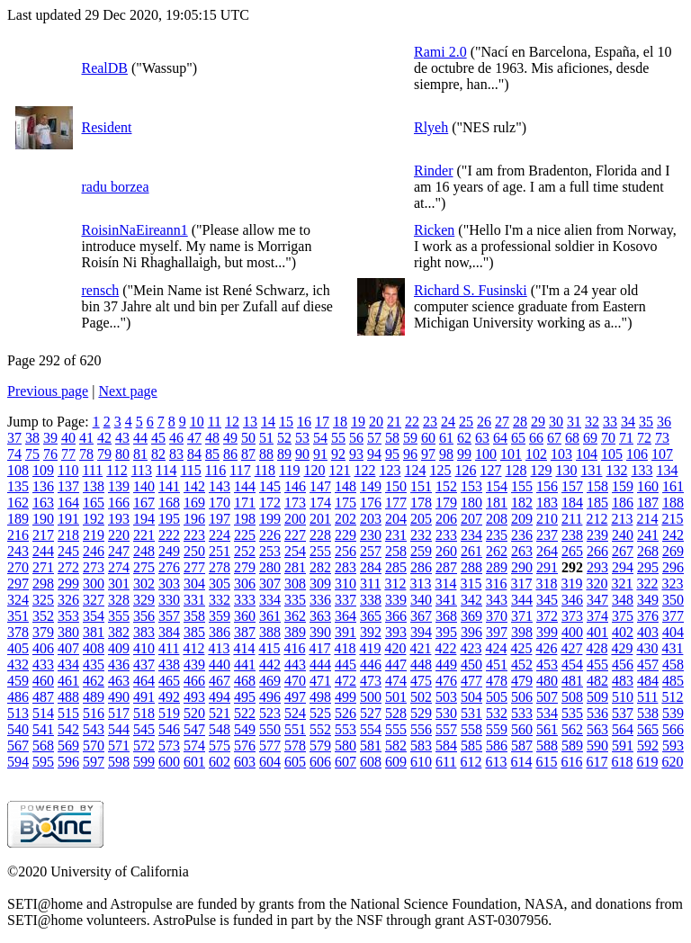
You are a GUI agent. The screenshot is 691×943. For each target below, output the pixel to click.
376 (648, 616)
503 (446, 697)
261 (471, 551)
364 (345, 616)
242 (673, 535)
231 (396, 535)
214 (647, 518)
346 (572, 599)
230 (370, 535)
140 (144, 486)
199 (270, 518)
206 (446, 518)
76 (50, 454)
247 (119, 551)
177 (396, 502)
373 (572, 616)
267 (622, 551)
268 (648, 551)
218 (68, 535)
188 (673, 502)
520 (194, 713)
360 (245, 616)
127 (490, 470)
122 (364, 470)
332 (219, 599)
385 (194, 632)
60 (428, 437)
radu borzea (114, 186)
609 (396, 761)
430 (647, 648)
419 (370, 648)
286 (421, 567)
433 (43, 664)
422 (445, 648)
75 (32, 454)
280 (270, 567)
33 (610, 421)
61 (446, 437)
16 (304, 421)
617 (596, 761)
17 (322, 421)
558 (471, 729)
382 (119, 632)
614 (521, 761)
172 (270, 502)
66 (536, 437)
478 (496, 680)
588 (547, 745)
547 (194, 729)
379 (43, 632)
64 (500, 437)
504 (471, 697)
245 (68, 551)
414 (244, 648)
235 (496, 535)
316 (496, 583)
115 (190, 470)
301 (119, 583)
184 (572, 502)
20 (376, 421)
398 (522, 632)
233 (446, 535)
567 (18, 745)
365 (370, 616)
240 (622, 535)
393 (396, 632)
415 (269, 648)
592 (648, 745)
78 (86, 454)
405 (18, 648)
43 (122, 437)
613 (496, 761)
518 (144, 713)
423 (470, 648)
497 (295, 697)
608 (370, 761)
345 (547, 599)
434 (68, 664)
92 (338, 454)
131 (591, 470)
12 (232, 421)
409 (119, 648)
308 (295, 583)
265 (572, 551)
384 (169, 632)
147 (320, 486)
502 (421, 697)
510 (622, 697)
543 (93, 729)
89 (284, 454)
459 (18, 680)
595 (43, 761)
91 (320, 454)
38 (32, 437)
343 (496, 599)
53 (302, 437)
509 (597, 697)
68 (572, 437)
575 (219, 745)
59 (410, 437)
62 (464, 437)
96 (410, 454)
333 (245, 599)
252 (245, 551)
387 (245, 632)
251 (219, 551)
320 (596, 583)
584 (446, 745)
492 (169, 697)
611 (445, 761)
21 (394, 421)
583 (421, 745)
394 (421, 632)
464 (144, 680)
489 (93, 697)
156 (547, 486)
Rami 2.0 (440, 51)
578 (295, 745)
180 (471, 502)
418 (344, 648)
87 (248, 454)
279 (245, 567)
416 (294, 648)
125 (440, 470)
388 (270, 632)
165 (93, 502)
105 (612, 454)
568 (43, 745)
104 (586, 454)
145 (270, 486)
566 (673, 729)
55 (338, 437)
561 (547, 729)
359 (219, 616)
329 (144, 599)
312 (395, 583)
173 (295, 502)
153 (471, 486)
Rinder (433, 170)
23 (430, 421)
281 (295, 567)
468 (245, 680)
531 (471, 713)
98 (446, 454)
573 (169, 745)
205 (421, 518)
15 (286, 421)
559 (496, 729)
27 (502, 421)
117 (239, 470)
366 (396, 616)
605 (295, 761)
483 (622, 680)
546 (169, 729)
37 (14, 437)
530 (446, 713)
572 (144, 745)
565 (648, 729)
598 (119, 761)
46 (176, 437)
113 (141, 470)
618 (622, 761)
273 (93, 567)
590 (597, 745)
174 (320, 502)
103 (561, 454)
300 (93, 583)
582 (396, 745)
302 (144, 583)
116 (215, 470)
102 (536, 454)
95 (392, 454)
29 (538, 421)
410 (144, 648)
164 (68, 502)
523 (270, 713)
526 (345, 713)
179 (446, 502)
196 (194, 518)
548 (219, 729)
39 (50, 437)
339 (396, 599)
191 (68, 518)
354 (93, 616)
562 (572, 729)
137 (68, 486)
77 (68, 454)
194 (144, 518)
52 (284, 437)
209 (522, 518)
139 (119, 486)
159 (622, 486)
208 (496, 518)
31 (574, 421)
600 (169, 761)
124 (415, 470)
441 (245, 664)
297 (18, 583)
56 (356, 437)
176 (370, 502)
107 (662, 454)
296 (673, 567)
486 (18, 697)
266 (597, 551)
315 (470, 583)
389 (295, 632)
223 (194, 535)
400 (572, 632)
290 (522, 567)
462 (93, 680)
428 (596, 648)
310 (345, 583)
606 (320, 761)
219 (93, 535)
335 (295, 599)
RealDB (104, 68)
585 (471, 745)
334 (270, 599)
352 (43, 616)
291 (547, 567)
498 (320, 697)
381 (93, 632)
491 (144, 697)
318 (546, 583)
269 (673, 551)
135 (18, 486)
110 (68, 470)
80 (122, 454)
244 (43, 551)
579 (320, 745)
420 (395, 648)
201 (320, 518)
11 (214, 421)
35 (646, 421)
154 (496, 486)
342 (471, 599)
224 (219, 535)
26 (484, 421)
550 (270, 729)
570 (93, 745)
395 (446, 632)
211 (571, 518)
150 (396, 486)
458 (673, 664)
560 (522, 729)
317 (521, 583)
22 (412, 421)
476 (446, 680)
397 (496, 632)
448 (421, 664)
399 (547, 632)
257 (370, 551)
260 (446, 551)
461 (68, 680)
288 (471, 567)
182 (522, 502)
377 (673, 616)
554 (370, 729)
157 (572, 486)
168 (169, 502)
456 (622, 664)
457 (648, 664)
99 (464, 454)
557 (446, 729)
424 (496, 648)
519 (169, 713)
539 (673, 713)
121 (339, 470)
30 (556, 421)
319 (571, 583)
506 (522, 697)
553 (345, 729)
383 (144, 632)
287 (446, 567)
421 (420, 648)
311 (370, 583)
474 (396, 680)
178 (421, 502)
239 (597, 535)
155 (522, 486)
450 (471, 664)
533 (522, 713)
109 (43, 470)
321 (622, 583)
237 (547, 535)
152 (446, 486)
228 (320, 535)
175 (345, 502)
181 (496, 502)
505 (496, 697)
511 (647, 697)
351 (18, 616)
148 (345, 486)
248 (144, 551)
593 (673, 745)
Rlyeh (431, 127)
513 (18, 713)
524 (295, 713)
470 (295, 680)
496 (270, 697)
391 (345, 632)
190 (43, 518)
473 (370, 680)
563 (597, 729)
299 (68, 583)
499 (345, 697)
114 (166, 470)
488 (68, 697)
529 (421, 713)
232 (421, 535)
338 (370, 599)
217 (43, 535)
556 (421, 729)
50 (248, 437)
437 (144, 664)
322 (647, 583)
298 (43, 583)
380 (68, 632)
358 (194, 616)
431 (672, 648)
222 (169, 535)
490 (119, 697)
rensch (100, 290)
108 (18, 470)
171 (245, 502)
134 (667, 470)
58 (392, 437)
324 (18, 599)
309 (320, 583)
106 (637, 454)
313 (420, 583)
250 (194, 551)
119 (289, 470)
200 (295, 518)
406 (43, 648)
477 (471, 680)
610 (421, 761)
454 (572, 664)
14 (268, 421)
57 (374, 437)
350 (673, 599)
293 (597, 567)
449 (446, 664)
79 (104, 454)
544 (119, 729)
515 (68, 713)
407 (68, 648)
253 (270, 551)
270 (18, 567)
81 (140, 454)
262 (496, 551)
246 (93, 551)
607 (345, 761)
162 (18, 502)
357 (169, 616)
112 (116, 470)
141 (169, 486)
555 (396, 729)
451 (496, 664)
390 (320, 632)
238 (572, 535)
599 (144, 761)
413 (218, 648)
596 (68, 761)
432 (18, 664)
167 (144, 502)
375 (622, 616)
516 (93, 713)
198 (245, 518)
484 (648, 680)
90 (302, 454)
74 (14, 454)
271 (43, 567)
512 (672, 697)
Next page (127, 391)
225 (245, 535)
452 (522, 664)
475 (421, 680)
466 (194, 680)
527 (370, 713)
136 (43, 486)
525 (320, 713)
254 (295, 551)
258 (396, 551)
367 (421, 616)
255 (320, 551)
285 (396, 567)
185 (597, 502)
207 (471, 518)
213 (622, 518)
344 (522, 599)
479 (522, 680)
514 (43, 713)
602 (219, 761)
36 (664, 421)
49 (230, 437)
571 (119, 745)
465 (169, 680)
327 (93, 599)
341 (446, 599)
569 (68, 745)
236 (522, 535)
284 (370, 567)
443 (295, 664)
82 (158, 454)
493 (194, 697)
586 (496, 745)
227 (295, 535)
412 (193, 648)
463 (119, 680)
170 (219, 502)
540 (18, 729)
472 (345, 680)
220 (119, 535)
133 (641, 470)
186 (622, 502)
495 (245, 697)
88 (266, 454)
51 (266, 437)
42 (104, 437)
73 (662, 437)
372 (547, 616)
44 (140, 437)
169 (194, 502)
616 (571, 761)
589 (572, 745)
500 (370, 697)
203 (370, 518)
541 (43, 729)
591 (622, 745)
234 (471, 535)
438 (169, 664)
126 (465, 470)
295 (648, 567)
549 (245, 729)
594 (18, 761)
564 (622, 729)
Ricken (434, 230)
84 (194, 454)
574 (194, 745)
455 (597, 664)
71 (626, 437)
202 (345, 518)
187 (648, 502)
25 (466, 421)
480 (547, 680)
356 (144, 616)
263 (522, 551)
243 (18, 551)
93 (356, 454)
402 (622, 632)
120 (314, 470)
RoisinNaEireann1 (134, 230)
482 (597, 680)
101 (511, 454)
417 (319, 648)
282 (320, 567)
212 (596, 518)
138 (93, 486)
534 (547, 713)
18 (340, 421)
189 (18, 518)
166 (119, 502)
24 (448, 421)
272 (68, 567)
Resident (106, 127)
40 (68, 437)
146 (295, 486)
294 (622, 567)
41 (86, 437)
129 (541, 470)
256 (345, 551)
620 (672, 761)
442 (270, 664)
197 (219, 518)
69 (590, 437)
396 (471, 632)
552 (320, 729)
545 (144, 729)
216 (18, 535)
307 (270, 583)
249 (169, 551)
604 (270, 761)
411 (168, 648)
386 (219, 632)
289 (496, 567)
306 (245, 583)
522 (245, 713)
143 (219, 486)
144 (245, 486)
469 (270, 680)
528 (396, 713)
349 (648, 599)
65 (518, 437)
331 (194, 599)
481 (572, 680)
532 (496, 713)
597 (93, 761)
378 (18, 632)
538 (648, 713)
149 (370, 486)
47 (194, 437)
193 (119, 518)
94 (374, 454)
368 (446, 616)
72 (644, 437)
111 (92, 470)
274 (119, 567)
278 (219, 567)
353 (68, 616)
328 (119, 599)
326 (68, 599)
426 (546, 648)
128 (515, 470)
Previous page (47, 391)
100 (486, 454)
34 (628, 421)
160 (648, 486)
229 (345, 535)
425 (521, 648)
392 (370, 632)
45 (158, 437)
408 (93, 648)
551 (295, 729)
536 (597, 713)
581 (370, 745)
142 (194, 486)
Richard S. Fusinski (470, 290)
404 (673, 632)
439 (194, 664)
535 (572, 713)
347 (597, 599)
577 (270, 745)
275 (144, 567)
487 (43, 697)
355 (119, 616)
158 (597, 486)
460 (43, 680)
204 (396, 518)
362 (295, 616)
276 (169, 567)
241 (648, 535)
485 (673, 680)
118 (265, 470)
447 (396, 664)
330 (169, 599)
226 (270, 535)
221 (144, 535)
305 (219, 583)
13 (250, 421)
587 (522, 745)
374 (597, 616)
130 (566, 470)
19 (358, 421)
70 (608, 437)
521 (219, 713)
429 (622, 648)
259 (421, 551)
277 (194, 567)
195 (169, 518)
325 (43, 599)
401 (597, 632)
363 (320, 616)
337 (345, 599)
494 (219, 697)
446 (370, 664)
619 (647, 761)
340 (421, 599)
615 (546, 761)
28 (520, 421)
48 (212, 437)
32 (592, 421)
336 (320, 599)
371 (522, 616)
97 (428, 454)
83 (176, 454)
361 (270, 616)
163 (43, 502)
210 (547, 518)
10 (197, 421)
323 (672, 583)
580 (345, 745)
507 (547, 697)
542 (68, 729)
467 (219, 680)
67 (554, 437)
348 (622, 599)
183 (547, 502)
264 (547, 551)
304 (194, 583)
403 (648, 632)
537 (622, 713)
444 (320, 664)
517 (119, 713)
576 (245, 745)
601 (194, 761)
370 (496, 616)
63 (482, 437)
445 (345, 664)
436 (119, 664)
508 (572, 697)
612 (470, 761)
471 (320, 680)
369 (471, 616)
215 (672, 518)
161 (673, 486)
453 (547, 664)
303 (169, 583)
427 (571, 648)
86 (230, 454)
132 (616, 470)
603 (245, 761)
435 (93, 664)
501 (396, 697)
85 (212, 454)
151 (421, 486)
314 (445, 583)
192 (93, 518)
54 (320, 437)
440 (219, 664)
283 (345, 567)
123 (389, 470)
